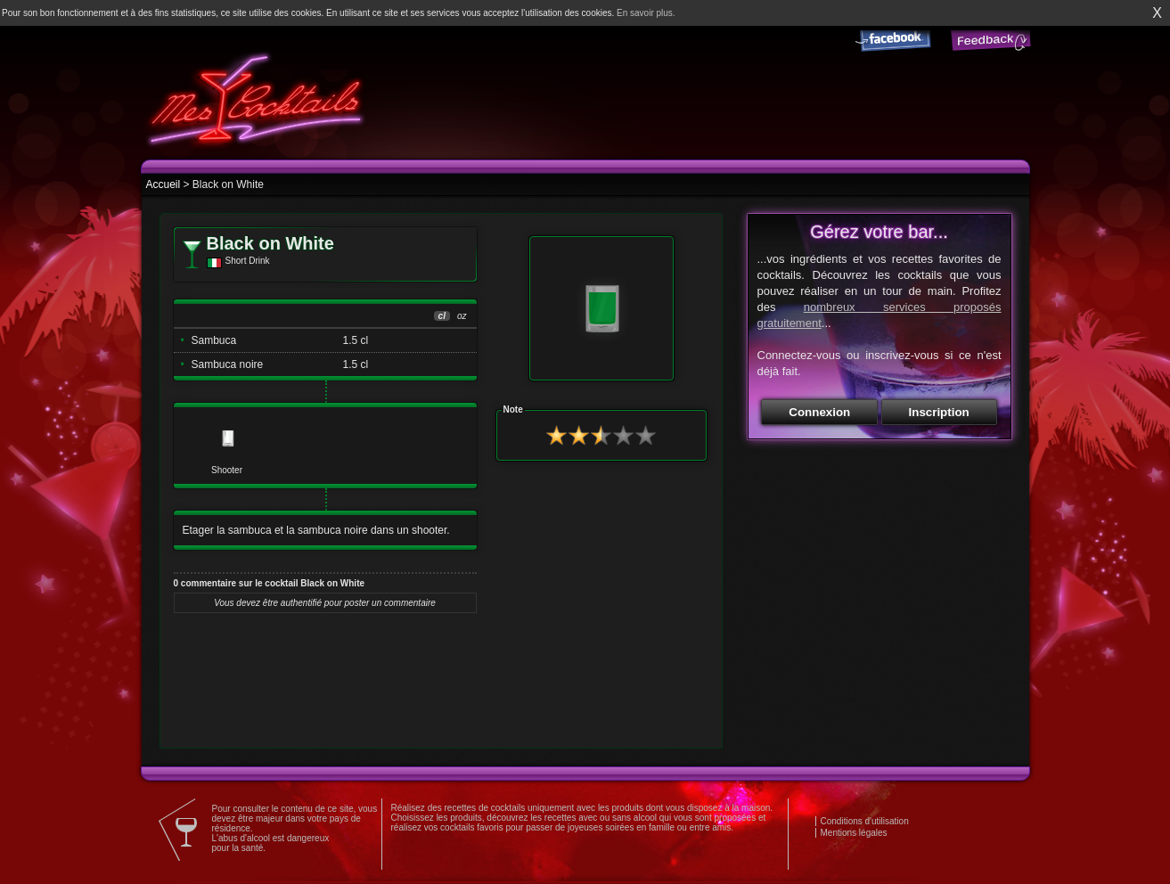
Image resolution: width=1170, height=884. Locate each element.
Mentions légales (854, 833)
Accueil (163, 184)
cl (442, 316)
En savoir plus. (646, 13)
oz (462, 316)
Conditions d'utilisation (865, 821)
